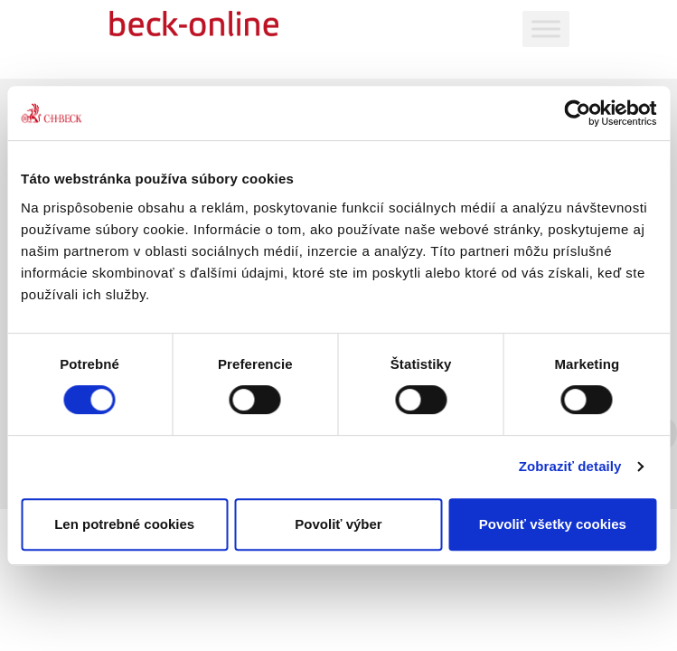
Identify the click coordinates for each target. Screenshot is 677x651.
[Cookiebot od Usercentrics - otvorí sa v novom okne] (577, 113)
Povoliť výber (338, 524)
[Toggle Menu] (545, 28)
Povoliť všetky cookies (552, 524)
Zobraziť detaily (570, 466)
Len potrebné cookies (124, 524)
